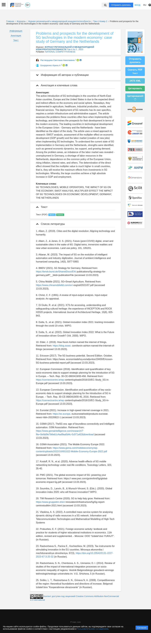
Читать (52, 215)
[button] (3, 4)
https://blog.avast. (62, 345)
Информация (16, 31)
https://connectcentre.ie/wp (50, 380)
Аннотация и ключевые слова (56, 85)
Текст (15, 40)
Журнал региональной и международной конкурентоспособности (59, 21)
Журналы (21, 21)
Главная (10, 21)
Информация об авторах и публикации (62, 74)
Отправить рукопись (121, 5)
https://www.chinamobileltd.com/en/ (54, 285)
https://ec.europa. (62, 414)
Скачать (60, 215)
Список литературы (50, 223)
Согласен (141, 628)
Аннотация (16, 35)
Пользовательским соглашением (92, 629)
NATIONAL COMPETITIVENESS (60, 52)
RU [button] (144, 5)
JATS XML (135, 80)
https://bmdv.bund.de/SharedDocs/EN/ (56, 271)
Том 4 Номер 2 (100, 21)
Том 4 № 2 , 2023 (75, 49)
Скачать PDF (135, 71)
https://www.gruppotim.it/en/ (50, 502)
